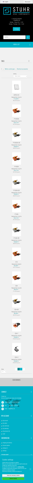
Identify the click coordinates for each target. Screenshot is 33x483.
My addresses (6, 428)
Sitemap (4, 450)
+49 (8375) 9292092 (16, 19)
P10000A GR (16, 143)
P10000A (16, 119)
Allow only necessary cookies (13, 475)
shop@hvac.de (16, 20)
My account (5, 416)
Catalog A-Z (5, 448)
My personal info (6, 431)
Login (4, 434)
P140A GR (16, 238)
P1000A (16, 167)
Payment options (6, 445)
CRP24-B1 (16, 95)
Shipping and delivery (7, 443)
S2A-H (16, 357)
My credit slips (6, 426)
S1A (16, 262)
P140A (16, 214)
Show (2, 369)
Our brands (17, 380)
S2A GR (16, 310)
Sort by (14, 74)
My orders (5, 423)
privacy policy (21, 467)
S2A (16, 286)
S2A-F (16, 333)
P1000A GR (16, 190)
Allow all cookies (13, 478)
